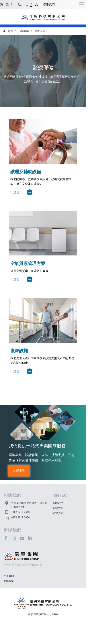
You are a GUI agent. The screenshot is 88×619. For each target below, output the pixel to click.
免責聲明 (9, 576)
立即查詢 (19, 471)
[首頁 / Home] (43, 15)
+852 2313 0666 (20, 511)
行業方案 (22, 31)
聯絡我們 (49, 4)
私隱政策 (9, 581)
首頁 (8, 31)
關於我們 (58, 503)
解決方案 (58, 508)
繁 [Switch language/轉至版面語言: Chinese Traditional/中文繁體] (7, 4)
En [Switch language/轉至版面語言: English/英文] (12, 4)
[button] (26, 4)
